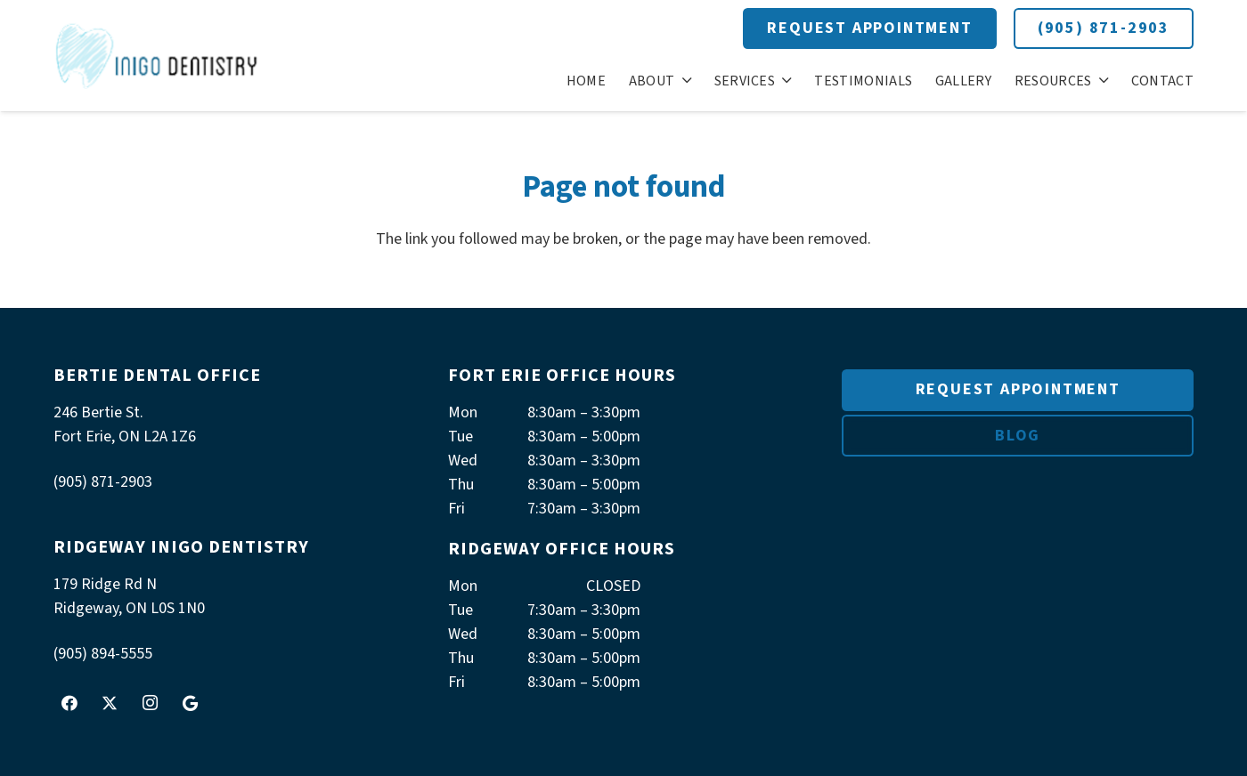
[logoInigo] (157, 55)
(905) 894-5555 (102, 654)
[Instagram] (150, 703)
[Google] (190, 703)
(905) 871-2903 (1104, 28)
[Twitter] (110, 703)
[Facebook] (69, 703)
